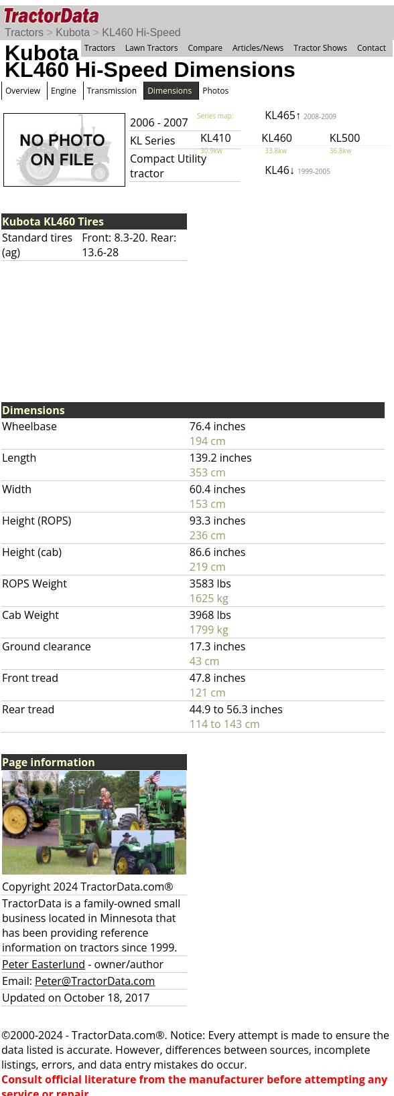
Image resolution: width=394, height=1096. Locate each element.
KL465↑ (300, 115)
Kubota (73, 32)
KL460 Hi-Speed (141, 32)
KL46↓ (297, 170)
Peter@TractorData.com (95, 981)
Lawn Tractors (151, 48)
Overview (22, 90)
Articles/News (258, 48)
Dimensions (169, 90)
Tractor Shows (320, 48)
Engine (63, 90)
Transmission (112, 90)
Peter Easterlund (43, 964)
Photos (215, 90)
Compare (205, 48)
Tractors (24, 32)
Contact (371, 48)
